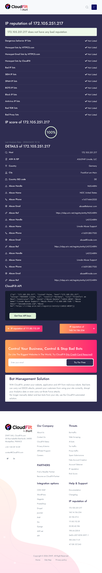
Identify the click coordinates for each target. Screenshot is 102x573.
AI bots (71, 441)
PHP (39, 517)
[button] (87, 7)
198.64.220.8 (74, 530)
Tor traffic (72, 446)
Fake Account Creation (78, 460)
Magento (40, 499)
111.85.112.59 (74, 521)
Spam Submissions (76, 455)
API (38, 535)
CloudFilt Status (43, 441)
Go (38, 522)
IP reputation (74, 469)
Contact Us (41, 437)
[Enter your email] (38, 362)
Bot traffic (72, 432)
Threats (73, 426)
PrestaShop (41, 503)
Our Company (45, 426)
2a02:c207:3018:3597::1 (79, 535)
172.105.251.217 (75, 507)
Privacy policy (61, 560)
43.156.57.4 (73, 517)
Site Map (47, 560)
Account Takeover (76, 464)
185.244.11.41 (74, 539)
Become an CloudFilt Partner (48, 476)
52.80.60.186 (74, 526)
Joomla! (40, 512)
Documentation (75, 490)
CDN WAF (41, 490)
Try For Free (80, 362)
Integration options (48, 483)
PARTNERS (43, 465)
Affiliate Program (43, 450)
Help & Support (78, 483)
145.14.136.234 (75, 512)
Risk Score (73, 473)
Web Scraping (74, 437)
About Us (40, 432)
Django (40, 526)
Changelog (73, 494)
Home (37, 560)
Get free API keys (22, 315)
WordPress (41, 494)
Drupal (39, 508)
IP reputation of (78, 501)
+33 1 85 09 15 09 (12, 447)
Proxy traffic (73, 450)
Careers (40, 455)
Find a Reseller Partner (46, 471)
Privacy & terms (43, 446)
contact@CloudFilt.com (14, 452)
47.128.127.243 (75, 544)
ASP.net (40, 531)
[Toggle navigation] (94, 7)
